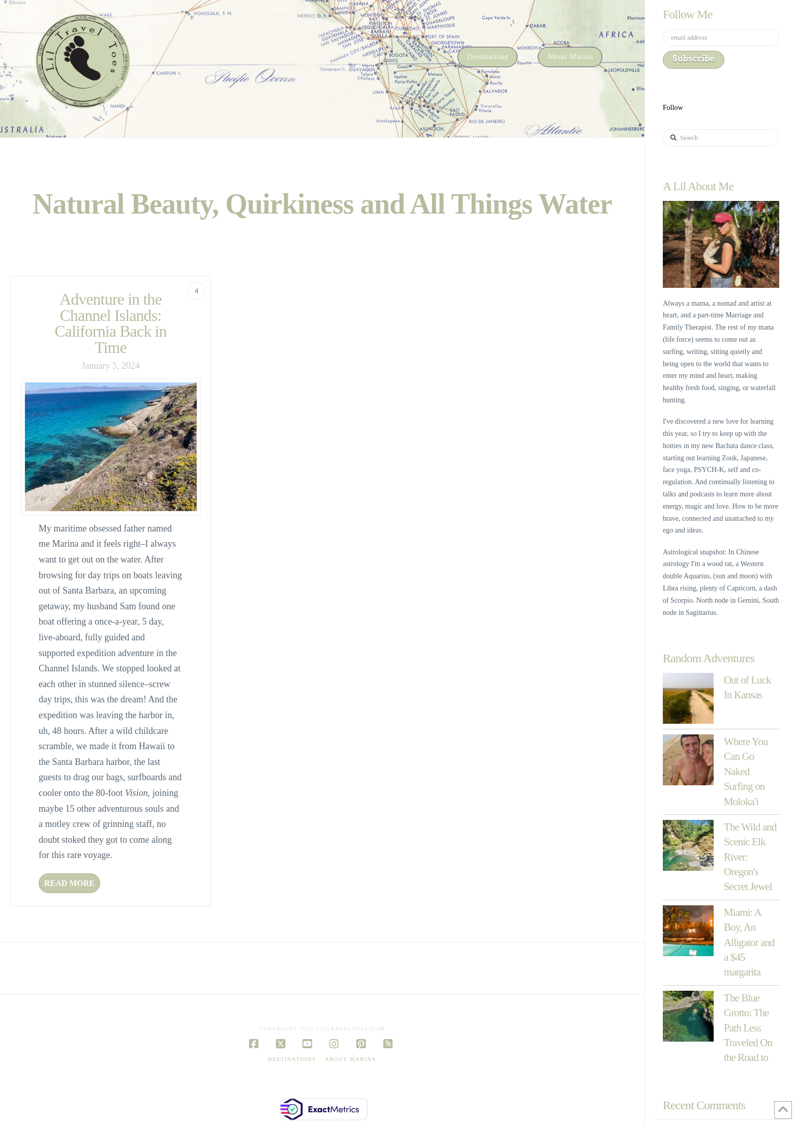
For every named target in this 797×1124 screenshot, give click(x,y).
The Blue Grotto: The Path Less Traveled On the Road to (748, 1028)
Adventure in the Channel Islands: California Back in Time (111, 323)
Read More (69, 883)
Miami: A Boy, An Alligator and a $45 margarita (749, 942)
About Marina (351, 1059)
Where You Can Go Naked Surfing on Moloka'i (746, 771)
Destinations (292, 1059)
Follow (673, 107)
